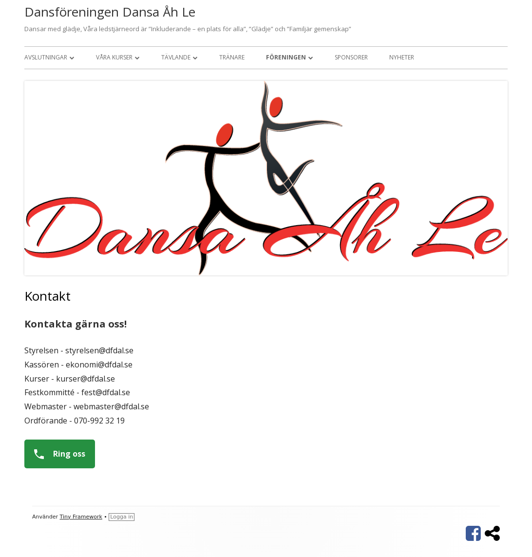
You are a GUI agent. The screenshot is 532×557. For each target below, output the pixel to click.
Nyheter (401, 57)
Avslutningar (45, 57)
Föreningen (286, 57)
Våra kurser (114, 57)
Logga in (121, 517)
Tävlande (175, 57)
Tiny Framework (81, 517)
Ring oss (56, 454)
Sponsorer (351, 57)
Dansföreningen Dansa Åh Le (109, 11)
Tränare (232, 57)
